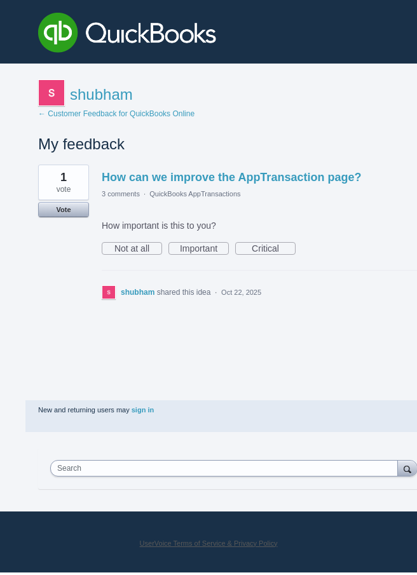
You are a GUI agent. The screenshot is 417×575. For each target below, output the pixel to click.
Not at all (138, 249)
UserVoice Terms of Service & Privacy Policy (209, 543)
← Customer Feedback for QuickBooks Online (116, 113)
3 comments (121, 194)
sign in (143, 410)
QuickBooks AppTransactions (194, 194)
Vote (63, 209)
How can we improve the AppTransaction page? (231, 177)
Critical (274, 249)
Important (204, 249)
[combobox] (227, 468)
